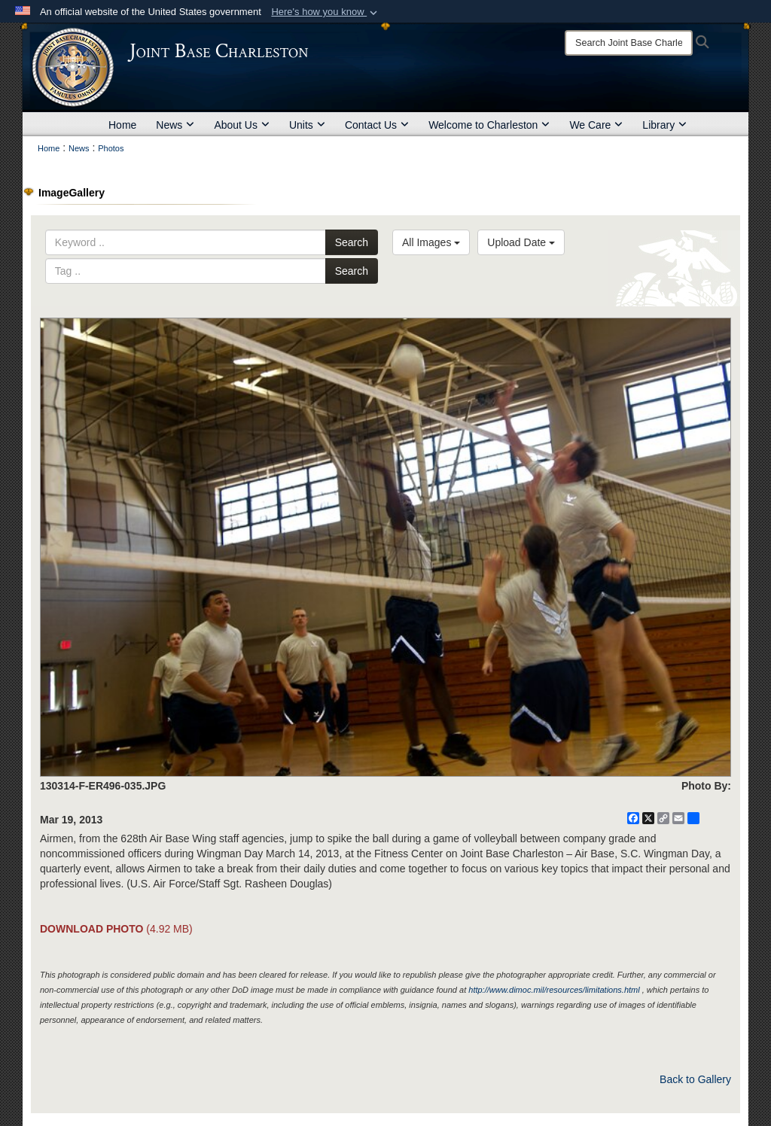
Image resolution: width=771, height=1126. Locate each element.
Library (664, 125)
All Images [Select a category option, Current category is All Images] (431, 242)
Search (351, 242)
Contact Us (377, 125)
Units (307, 125)
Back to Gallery (695, 1079)
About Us (242, 125)
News (175, 125)
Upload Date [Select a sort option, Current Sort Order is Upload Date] (521, 242)
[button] (325, 12)
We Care (596, 125)
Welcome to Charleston (489, 125)
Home (122, 125)
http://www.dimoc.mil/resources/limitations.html (553, 989)
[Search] (629, 43)
